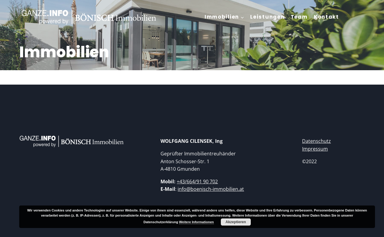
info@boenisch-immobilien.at (211, 189)
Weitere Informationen (196, 222)
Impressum (315, 149)
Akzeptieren (236, 222)
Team (299, 16)
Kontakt (326, 16)
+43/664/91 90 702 (197, 181)
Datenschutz (316, 141)
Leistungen (267, 16)
